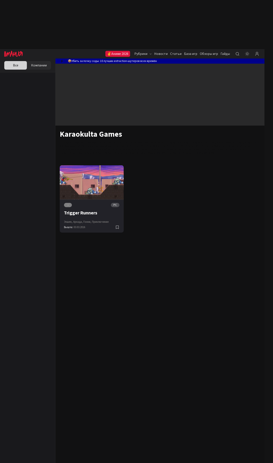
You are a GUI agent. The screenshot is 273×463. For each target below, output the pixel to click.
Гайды (225, 53)
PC (115, 205)
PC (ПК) (133, 146)
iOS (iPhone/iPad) (189, 146)
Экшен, (68, 222)
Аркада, (78, 222)
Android (172, 146)
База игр (190, 53)
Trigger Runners (80, 213)
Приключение (100, 222)
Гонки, (87, 222)
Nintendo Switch (212, 146)
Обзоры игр (209, 53)
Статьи (176, 53)
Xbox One (159, 146)
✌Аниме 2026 (117, 53)
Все (15, 65)
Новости (161, 53)
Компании (39, 65)
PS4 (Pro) (146, 146)
